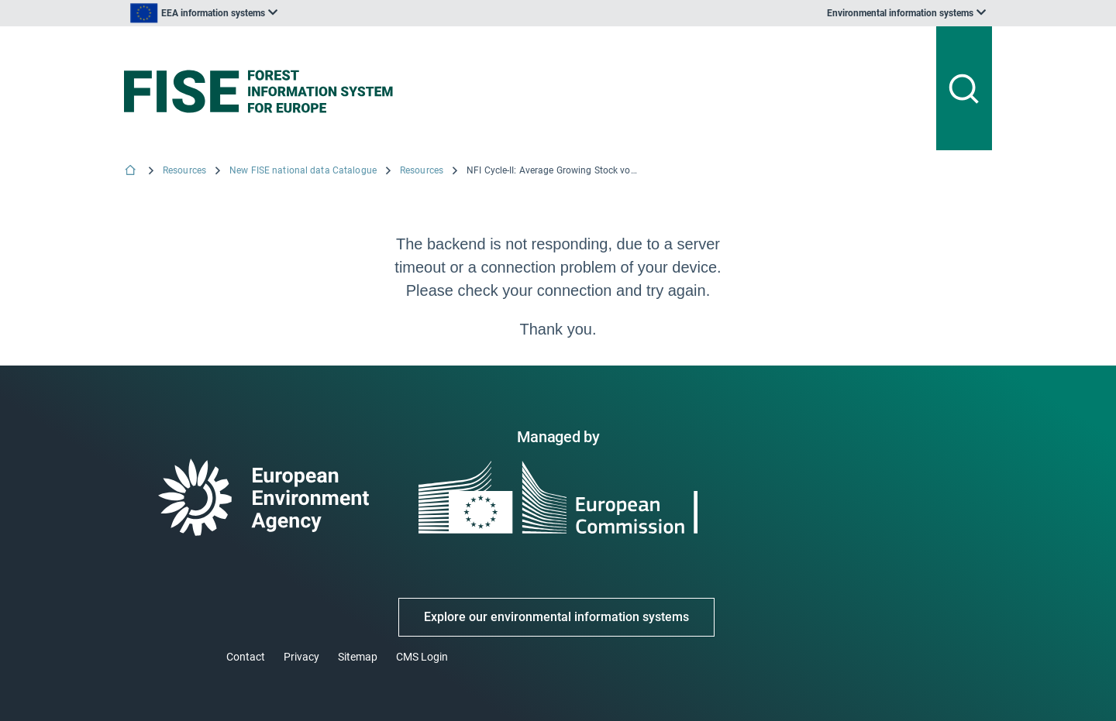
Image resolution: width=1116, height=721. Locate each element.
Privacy (301, 657)
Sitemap (357, 657)
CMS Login (422, 657)
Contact (245, 657)
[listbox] (280, 13)
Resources (184, 170)
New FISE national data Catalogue (303, 170)
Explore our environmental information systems (556, 616)
